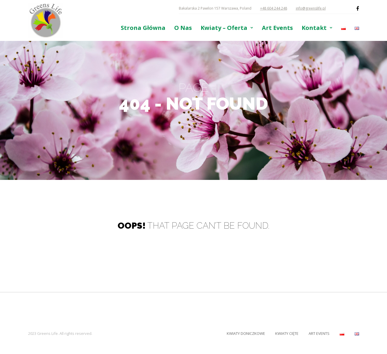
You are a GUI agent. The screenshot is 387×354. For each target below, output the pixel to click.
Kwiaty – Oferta (224, 28)
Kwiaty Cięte (286, 333)
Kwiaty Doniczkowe (246, 333)
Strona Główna (143, 28)
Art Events (277, 28)
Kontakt (314, 28)
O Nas (183, 28)
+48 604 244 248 (273, 8)
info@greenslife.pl (311, 8)
